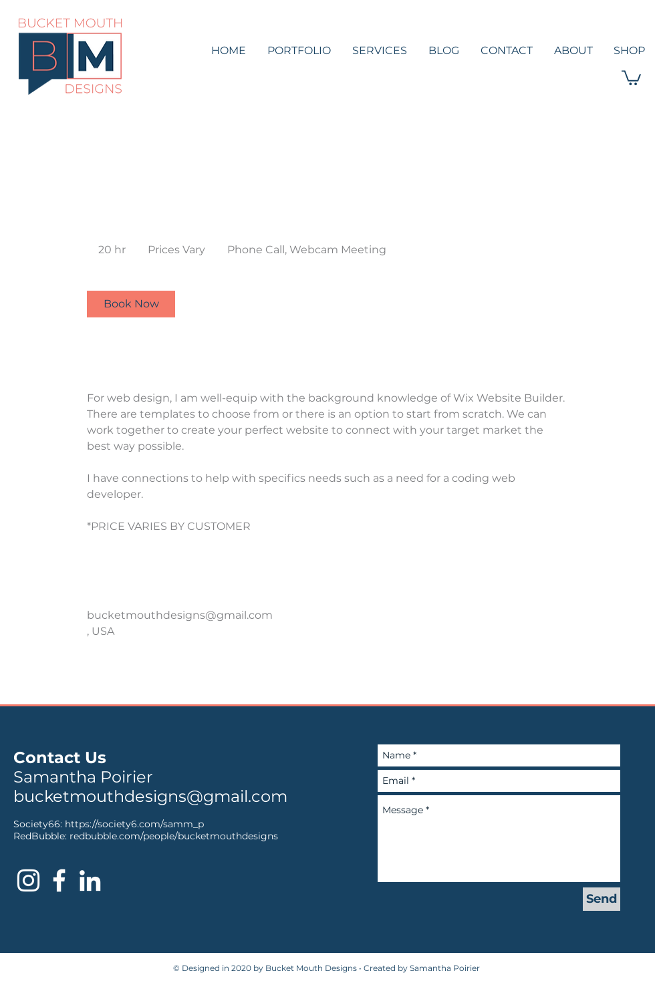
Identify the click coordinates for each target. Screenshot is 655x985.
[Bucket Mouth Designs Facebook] (59, 880)
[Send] (601, 899)
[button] (631, 77)
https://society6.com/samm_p (134, 824)
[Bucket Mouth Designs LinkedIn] (90, 880)
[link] (131, 304)
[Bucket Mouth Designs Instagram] (28, 880)
